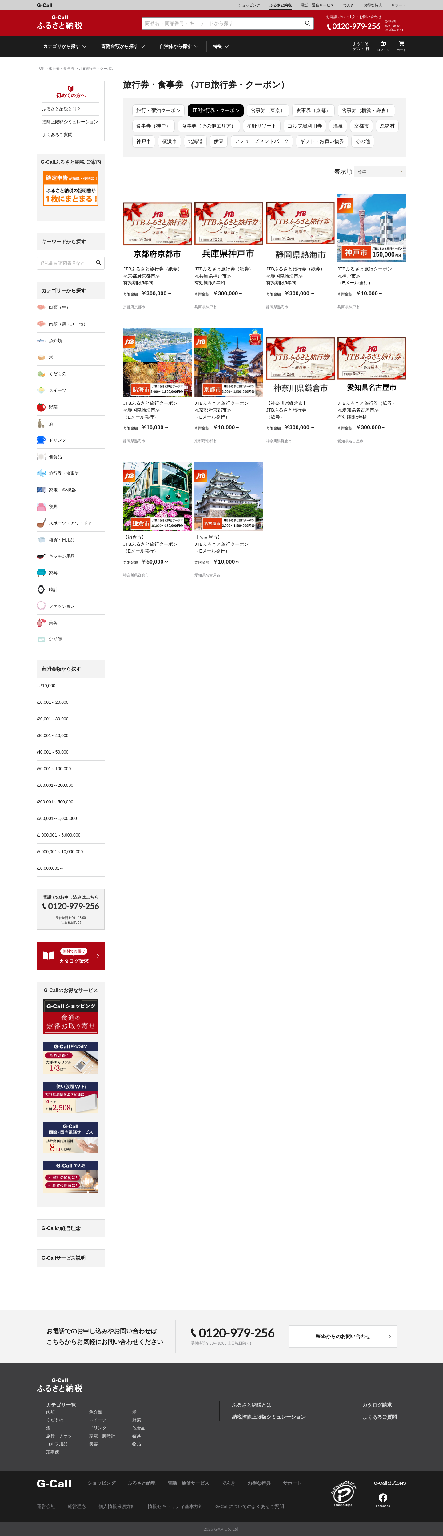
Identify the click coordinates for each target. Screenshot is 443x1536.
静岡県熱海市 (277, 307)
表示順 (343, 171)
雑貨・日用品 (62, 539)
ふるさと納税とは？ (61, 108)
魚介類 (55, 340)
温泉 (338, 125)
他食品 (55, 456)
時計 (53, 589)
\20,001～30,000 (53, 718)
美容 (53, 622)
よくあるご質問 (57, 134)
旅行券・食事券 (61, 68)
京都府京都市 (134, 307)
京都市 (361, 125)
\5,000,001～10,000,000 (60, 851)
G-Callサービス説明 (64, 1258)
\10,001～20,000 (53, 702)
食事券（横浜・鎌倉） (366, 110)
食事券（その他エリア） (209, 125)
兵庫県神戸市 (205, 307)
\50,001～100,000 (54, 768)
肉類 (50, 1411)
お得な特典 (373, 5)
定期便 (55, 639)
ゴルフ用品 (57, 1443)
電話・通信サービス (317, 5)
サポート (398, 5)
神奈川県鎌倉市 (279, 441)
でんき (348, 5)
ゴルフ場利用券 (305, 125)
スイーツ (57, 390)
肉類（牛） (59, 307)
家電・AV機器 (62, 489)
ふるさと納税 (280, 5)
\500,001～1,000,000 (57, 818)
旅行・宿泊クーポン (158, 110)
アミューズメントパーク (262, 141)
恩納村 (387, 125)
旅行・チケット (61, 1435)
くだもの (57, 373)
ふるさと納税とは (251, 1405)
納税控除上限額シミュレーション (269, 1417)
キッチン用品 (62, 556)
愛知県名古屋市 (350, 441)
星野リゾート (262, 125)
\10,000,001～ (50, 868)
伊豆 (219, 141)
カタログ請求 (377, 1405)
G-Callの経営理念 (61, 1228)
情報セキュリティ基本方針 (175, 1506)
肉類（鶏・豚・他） (68, 323)
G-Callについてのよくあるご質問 (249, 1506)
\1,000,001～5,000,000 (58, 835)
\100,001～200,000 (55, 785)
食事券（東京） (268, 110)
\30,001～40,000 (53, 735)
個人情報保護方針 (116, 1506)
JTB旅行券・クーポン (216, 110)
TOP (40, 68)
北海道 (195, 141)
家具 (53, 572)
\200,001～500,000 (55, 801)
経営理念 (77, 1506)
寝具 (53, 506)
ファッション (62, 606)
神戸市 (143, 141)
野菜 (53, 406)
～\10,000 (46, 685)
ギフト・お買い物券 (322, 141)
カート (401, 50)
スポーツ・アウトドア (70, 523)
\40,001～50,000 (53, 752)
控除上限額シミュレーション (70, 121)
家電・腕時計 (102, 1435)
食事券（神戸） (153, 125)
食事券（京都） (313, 110)
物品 (136, 1443)
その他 (362, 141)
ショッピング (249, 5)
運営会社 (46, 1506)
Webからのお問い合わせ (343, 1336)
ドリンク (57, 440)
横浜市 (169, 141)
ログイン (383, 50)
